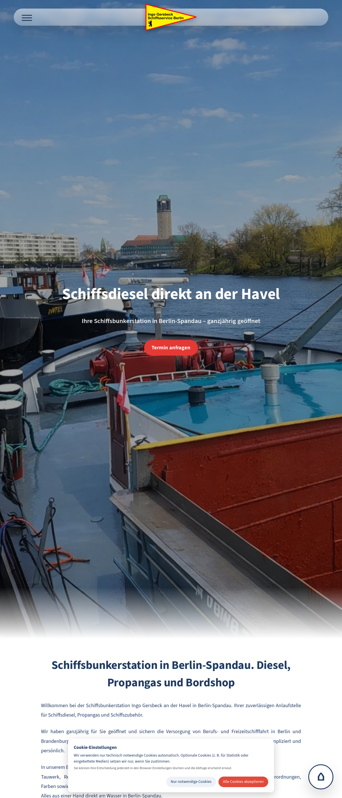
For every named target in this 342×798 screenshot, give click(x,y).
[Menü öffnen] (27, 17)
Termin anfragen (171, 347)
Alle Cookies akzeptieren (243, 782)
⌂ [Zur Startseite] (321, 776)
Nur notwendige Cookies (191, 782)
